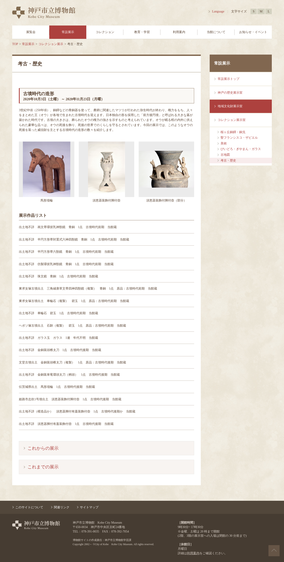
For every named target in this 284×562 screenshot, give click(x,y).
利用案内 (179, 32)
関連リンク (61, 507)
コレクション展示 (50, 44)
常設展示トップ (228, 79)
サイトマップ (89, 507)
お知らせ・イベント (253, 32)
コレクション (105, 32)
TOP (15, 44)
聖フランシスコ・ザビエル (239, 137)
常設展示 (68, 32)
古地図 (225, 154)
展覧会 (31, 32)
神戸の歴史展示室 (230, 92)
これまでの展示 (43, 466)
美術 (224, 143)
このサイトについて (29, 507)
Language (218, 11)
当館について (216, 32)
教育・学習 (142, 32)
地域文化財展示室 (230, 106)
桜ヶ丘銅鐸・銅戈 (233, 132)
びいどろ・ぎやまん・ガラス (241, 149)
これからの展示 (43, 448)
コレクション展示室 (232, 120)
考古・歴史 (228, 160)
